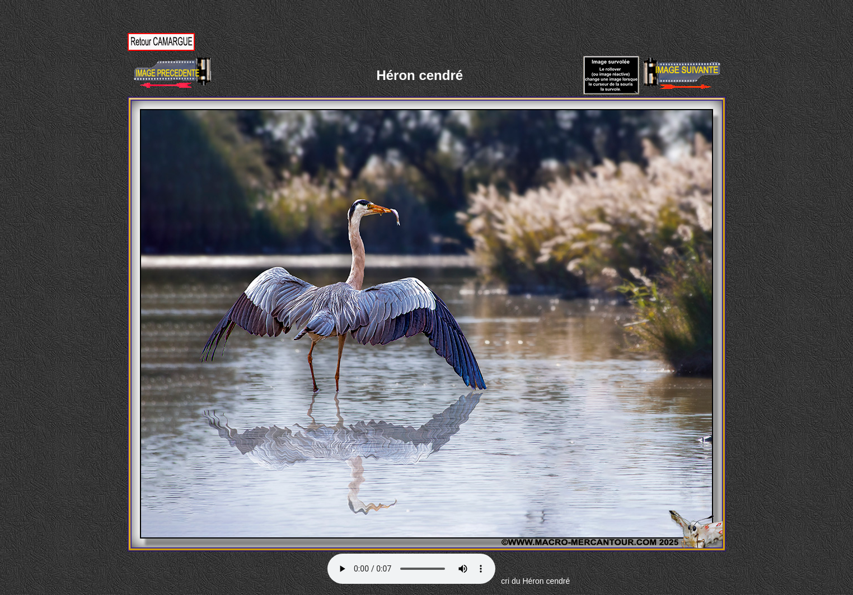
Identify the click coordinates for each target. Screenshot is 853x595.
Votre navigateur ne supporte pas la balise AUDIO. (411, 569)
